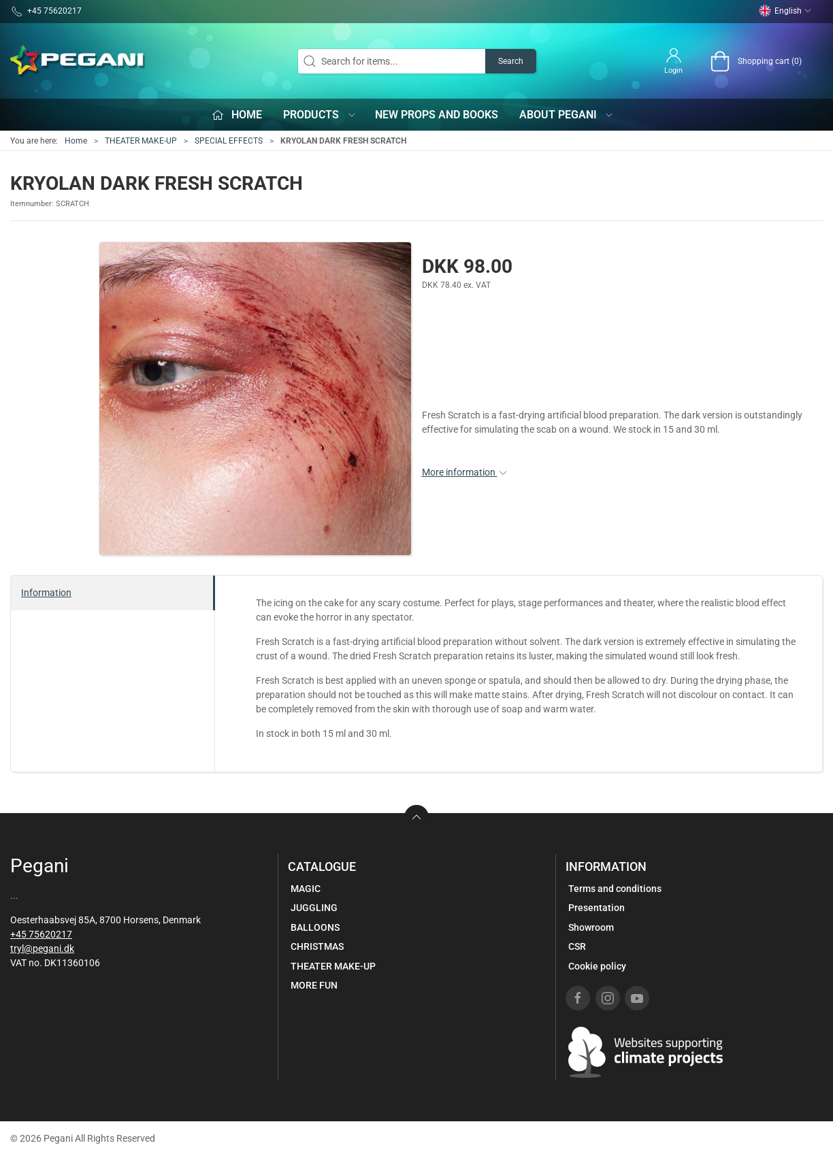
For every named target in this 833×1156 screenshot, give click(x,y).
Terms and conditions (615, 888)
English (785, 11)
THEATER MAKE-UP (141, 141)
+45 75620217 (41, 934)
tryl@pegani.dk (42, 948)
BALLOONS (315, 927)
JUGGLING (314, 907)
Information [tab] (46, 592)
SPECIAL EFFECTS (229, 141)
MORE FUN (314, 985)
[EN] (78, 61)
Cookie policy (597, 966)
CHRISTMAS (317, 946)
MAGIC (306, 888)
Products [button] (320, 114)
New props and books (436, 114)
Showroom (591, 927)
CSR (577, 946)
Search (510, 61)
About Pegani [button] (567, 114)
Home (76, 141)
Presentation (596, 907)
